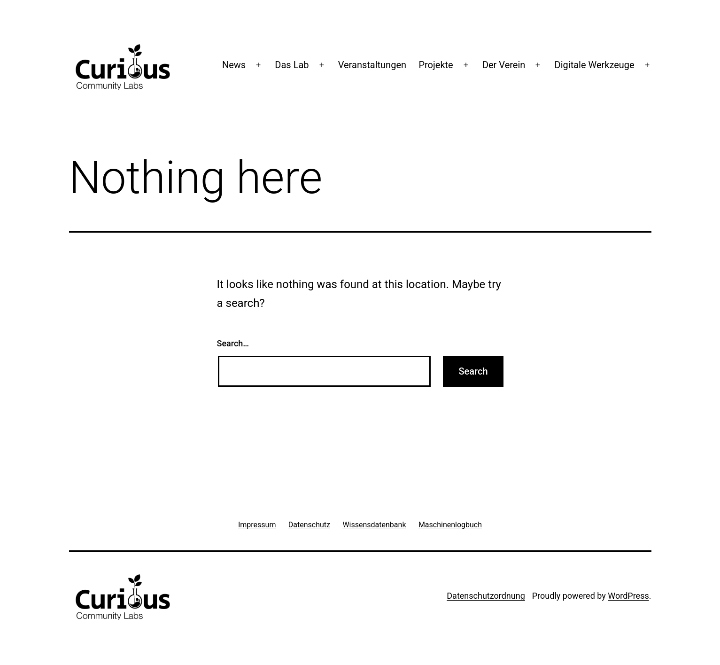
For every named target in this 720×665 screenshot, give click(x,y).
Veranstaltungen (372, 64)
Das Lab (292, 64)
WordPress (628, 596)
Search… (233, 343)
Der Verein (503, 64)
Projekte (435, 64)
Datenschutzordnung (486, 596)
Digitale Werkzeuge (595, 64)
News (234, 64)
